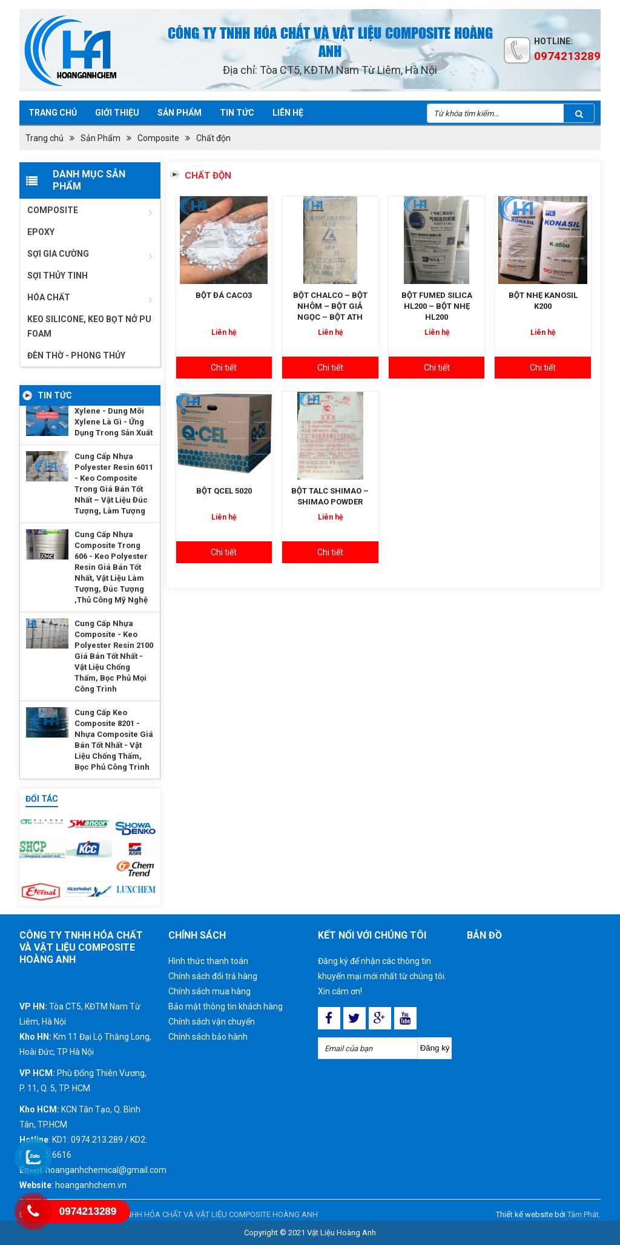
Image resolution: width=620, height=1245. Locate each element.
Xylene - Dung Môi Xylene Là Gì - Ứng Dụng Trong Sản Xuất (113, 421)
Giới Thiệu (117, 112)
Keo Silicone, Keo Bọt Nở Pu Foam (89, 326)
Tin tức (237, 112)
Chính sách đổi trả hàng (212, 976)
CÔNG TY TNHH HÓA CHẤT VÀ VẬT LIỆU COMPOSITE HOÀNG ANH (203, 1214)
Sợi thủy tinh (57, 275)
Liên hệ (287, 112)
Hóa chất (48, 297)
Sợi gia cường (58, 254)
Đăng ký (435, 1047)
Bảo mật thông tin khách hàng (225, 1006)
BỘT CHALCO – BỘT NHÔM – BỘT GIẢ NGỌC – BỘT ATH (330, 306)
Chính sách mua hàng (209, 991)
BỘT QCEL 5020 (224, 490)
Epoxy (40, 232)
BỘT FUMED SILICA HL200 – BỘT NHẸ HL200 (436, 306)
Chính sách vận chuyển (211, 1021)
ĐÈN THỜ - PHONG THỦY (76, 355)
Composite (158, 138)
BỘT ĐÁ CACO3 (224, 295)
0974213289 (567, 56)
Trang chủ (52, 112)
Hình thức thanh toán (208, 961)
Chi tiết (224, 367)
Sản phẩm (179, 112)
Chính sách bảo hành (208, 1037)
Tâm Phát (583, 1214)
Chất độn (213, 138)
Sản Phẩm (100, 138)
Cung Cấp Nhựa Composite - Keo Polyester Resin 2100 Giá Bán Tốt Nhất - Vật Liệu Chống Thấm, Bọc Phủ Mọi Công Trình (113, 656)
